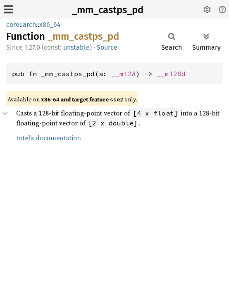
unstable (76, 47)
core (12, 25)
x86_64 (50, 25)
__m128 (123, 74)
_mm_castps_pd (107, 10)
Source (107, 47)
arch (29, 25)
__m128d (171, 74)
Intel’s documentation (48, 137)
